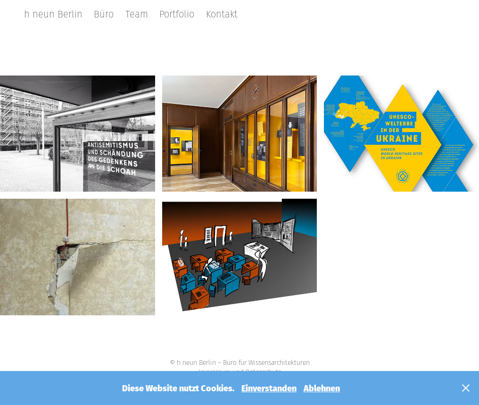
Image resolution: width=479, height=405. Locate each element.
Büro (104, 14)
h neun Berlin (53, 14)
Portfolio (176, 14)
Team (136, 14)
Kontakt (222, 14)
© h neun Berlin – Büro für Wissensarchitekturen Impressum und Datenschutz (240, 367)
